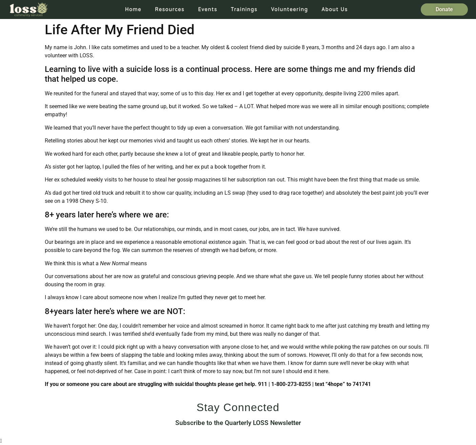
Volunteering (289, 9)
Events (207, 9)
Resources (169, 9)
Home (133, 9)
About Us (335, 9)
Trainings (244, 9)
